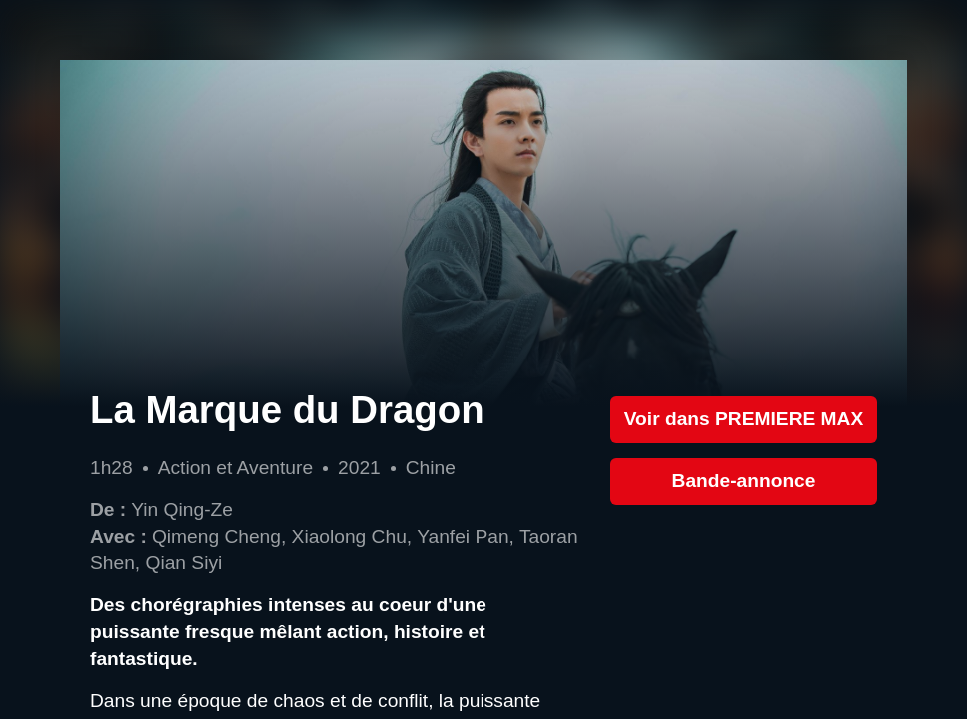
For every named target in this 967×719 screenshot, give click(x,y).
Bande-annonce (744, 480)
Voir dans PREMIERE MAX (744, 418)
